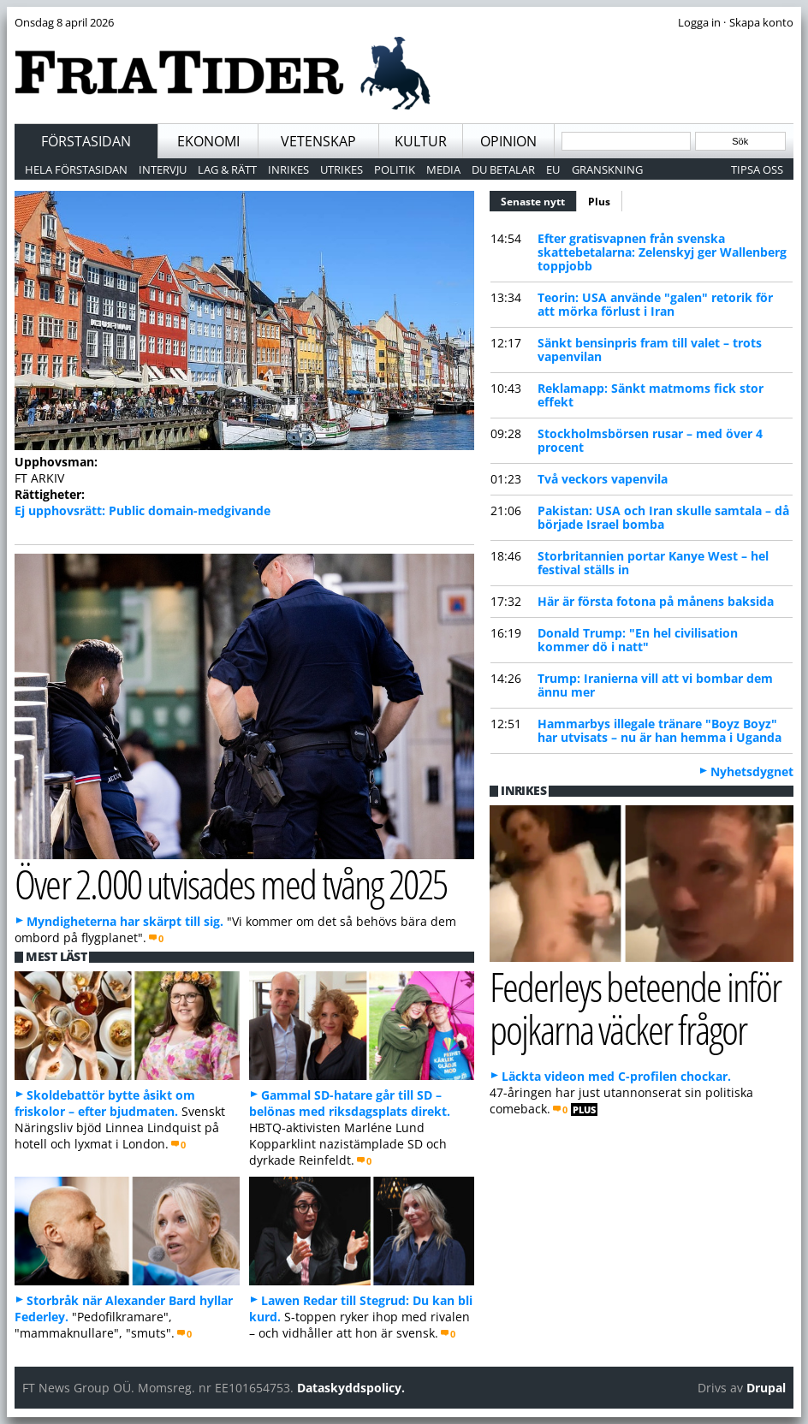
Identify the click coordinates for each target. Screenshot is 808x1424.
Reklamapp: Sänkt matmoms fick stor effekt (650, 395)
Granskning (607, 169)
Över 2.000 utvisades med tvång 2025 (231, 883)
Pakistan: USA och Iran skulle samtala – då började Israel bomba (663, 517)
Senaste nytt (539, 199)
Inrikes (288, 169)
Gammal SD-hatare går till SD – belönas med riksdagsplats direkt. (349, 1103)
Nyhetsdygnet (751, 771)
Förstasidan (86, 141)
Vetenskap (318, 141)
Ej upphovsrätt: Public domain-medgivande (142, 510)
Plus (599, 201)
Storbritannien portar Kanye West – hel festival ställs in (653, 563)
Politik (394, 169)
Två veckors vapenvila (603, 479)
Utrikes (341, 169)
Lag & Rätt (227, 169)
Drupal (766, 1388)
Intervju (163, 169)
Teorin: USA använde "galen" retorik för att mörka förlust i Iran (655, 304)
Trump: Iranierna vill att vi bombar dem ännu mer (655, 685)
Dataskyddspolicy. (351, 1388)
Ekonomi (208, 141)
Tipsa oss (757, 169)
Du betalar (503, 169)
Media (443, 169)
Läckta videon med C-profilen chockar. (616, 1076)
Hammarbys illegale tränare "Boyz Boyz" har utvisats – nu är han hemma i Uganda (659, 730)
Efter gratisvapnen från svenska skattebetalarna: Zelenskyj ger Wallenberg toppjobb (662, 252)
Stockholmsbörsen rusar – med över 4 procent (650, 440)
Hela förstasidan (76, 169)
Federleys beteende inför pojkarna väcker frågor (635, 1008)
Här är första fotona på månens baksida (656, 601)
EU (553, 169)
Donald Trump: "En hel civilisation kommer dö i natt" (638, 640)
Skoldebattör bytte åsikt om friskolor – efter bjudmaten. (105, 1103)
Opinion (508, 141)
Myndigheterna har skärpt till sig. (125, 921)
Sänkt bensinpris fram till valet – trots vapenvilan (650, 350)
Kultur (421, 141)
